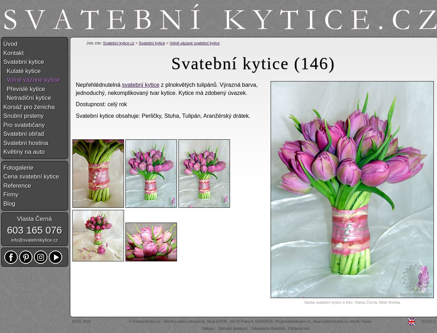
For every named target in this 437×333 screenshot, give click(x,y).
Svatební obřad (24, 134)
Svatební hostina (26, 143)
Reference (17, 185)
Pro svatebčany (24, 125)
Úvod (11, 44)
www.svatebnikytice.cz (330, 321)
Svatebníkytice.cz (146, 321)
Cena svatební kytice (31, 176)
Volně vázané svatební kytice (195, 43)
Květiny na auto (24, 152)
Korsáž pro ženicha (29, 107)
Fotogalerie (19, 167)
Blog (10, 203)
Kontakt (14, 53)
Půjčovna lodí (298, 329)
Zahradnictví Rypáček (268, 329)
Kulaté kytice (22, 71)
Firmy (11, 194)
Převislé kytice (24, 89)
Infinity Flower (361, 321)
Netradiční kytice (27, 98)
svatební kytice (140, 85)
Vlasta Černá (34, 219)
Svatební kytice (152, 43)
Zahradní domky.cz (233, 329)
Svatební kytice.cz (119, 43)
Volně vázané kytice (32, 80)
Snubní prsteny (24, 116)
